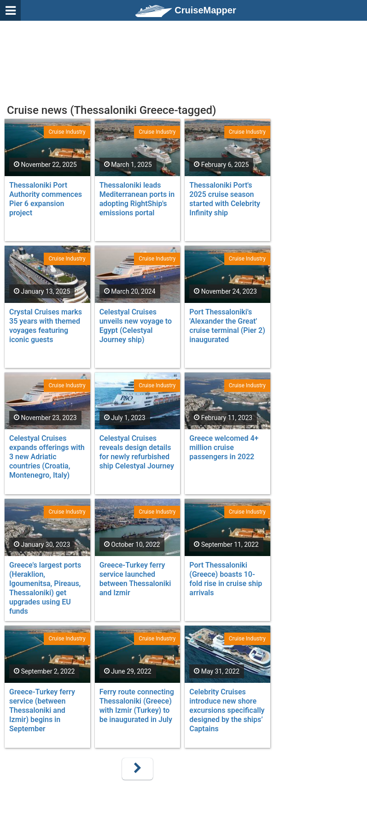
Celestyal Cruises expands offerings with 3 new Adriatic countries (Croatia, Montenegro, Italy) (47, 457)
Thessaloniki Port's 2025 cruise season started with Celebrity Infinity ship (224, 199)
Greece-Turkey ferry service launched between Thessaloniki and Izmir (135, 579)
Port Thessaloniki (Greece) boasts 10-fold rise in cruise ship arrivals (225, 579)
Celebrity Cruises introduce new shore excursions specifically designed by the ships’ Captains (226, 710)
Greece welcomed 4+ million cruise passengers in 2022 (223, 447)
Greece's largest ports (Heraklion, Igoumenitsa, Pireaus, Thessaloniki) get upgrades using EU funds (45, 588)
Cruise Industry (66, 132)
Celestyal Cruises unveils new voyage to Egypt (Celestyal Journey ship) (135, 326)
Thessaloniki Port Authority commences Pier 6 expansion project (45, 199)
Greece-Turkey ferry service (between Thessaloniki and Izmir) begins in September (42, 710)
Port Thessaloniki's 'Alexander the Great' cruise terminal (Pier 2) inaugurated (227, 326)
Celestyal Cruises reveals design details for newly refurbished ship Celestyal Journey (136, 452)
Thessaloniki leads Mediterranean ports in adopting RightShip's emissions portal (137, 199)
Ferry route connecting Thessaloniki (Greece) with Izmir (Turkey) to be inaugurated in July (136, 705)
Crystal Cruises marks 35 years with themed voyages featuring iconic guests (45, 326)
